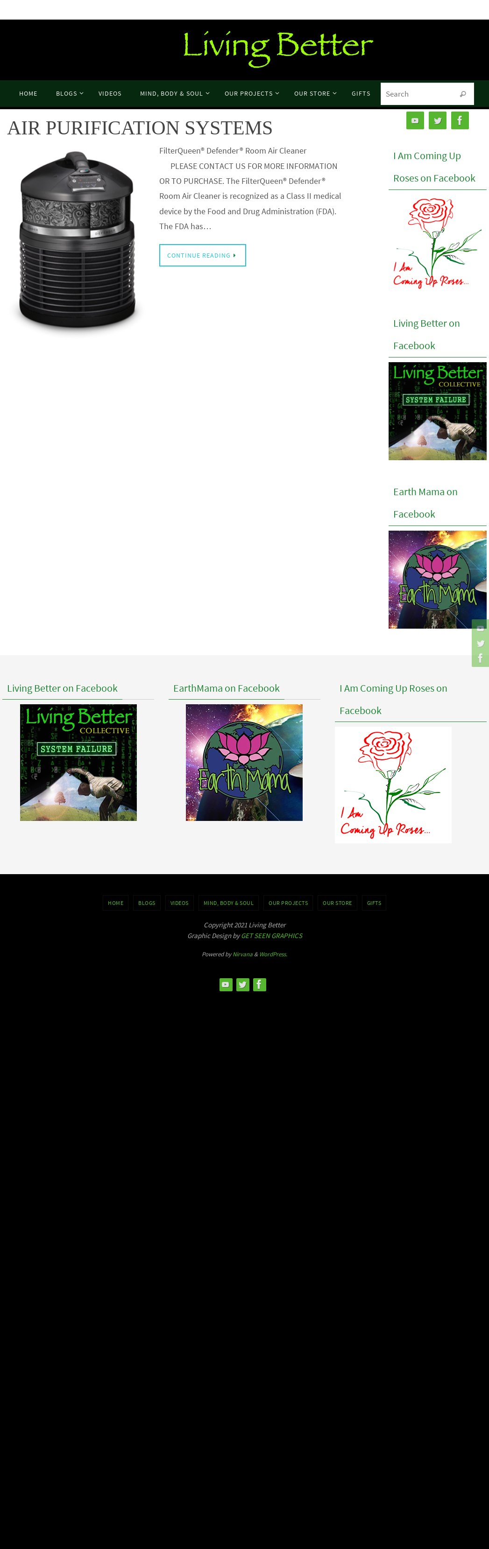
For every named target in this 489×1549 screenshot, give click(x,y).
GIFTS (374, 902)
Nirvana (243, 954)
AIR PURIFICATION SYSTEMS (140, 128)
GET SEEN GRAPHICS (271, 935)
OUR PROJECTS (288, 902)
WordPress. (273, 954)
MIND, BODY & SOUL (229, 902)
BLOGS (147, 902)
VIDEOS (179, 902)
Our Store (337, 902)
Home (115, 902)
